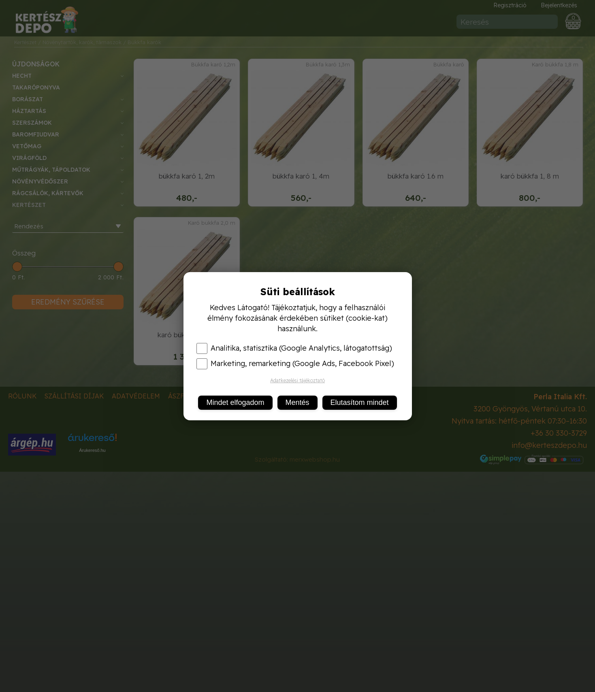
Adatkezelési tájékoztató (297, 380)
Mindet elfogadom (235, 402)
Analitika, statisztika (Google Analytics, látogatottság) (294, 348)
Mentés (297, 402)
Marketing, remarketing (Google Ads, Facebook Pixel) (295, 363)
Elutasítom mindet (360, 402)
